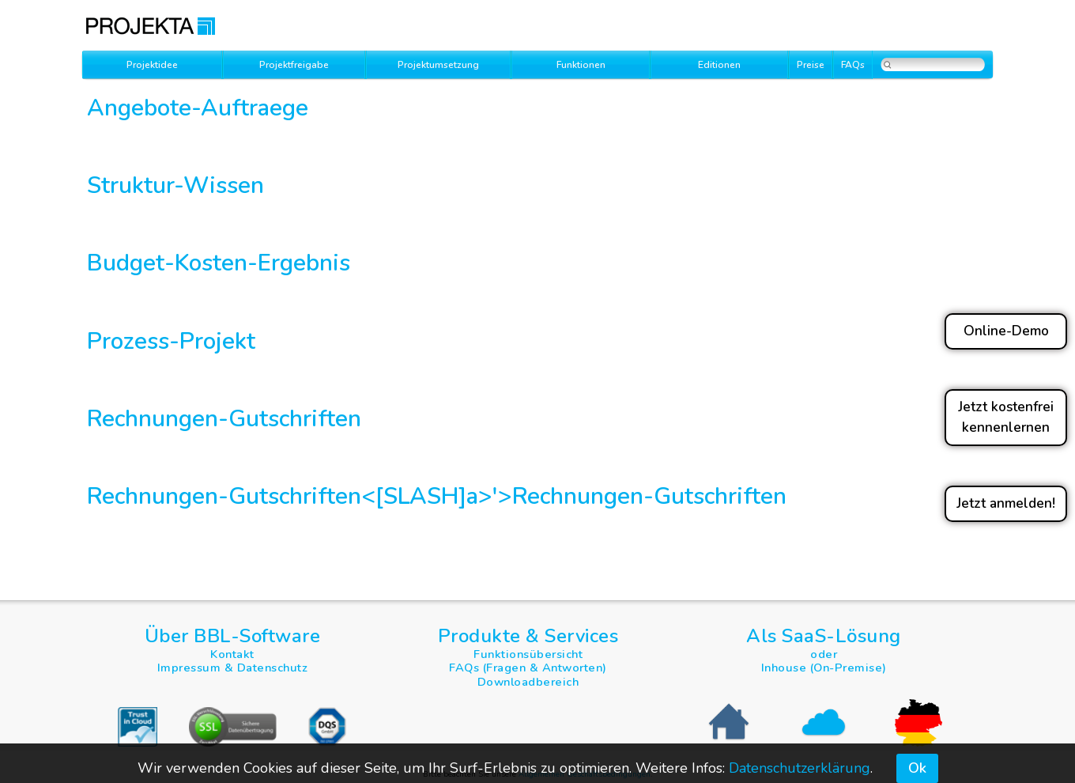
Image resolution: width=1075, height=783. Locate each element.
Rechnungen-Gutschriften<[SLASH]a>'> (299, 496)
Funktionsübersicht (528, 654)
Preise (810, 65)
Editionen (719, 65)
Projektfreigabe (294, 65)
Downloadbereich (528, 682)
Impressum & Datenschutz (232, 667)
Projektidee (152, 65)
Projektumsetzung (438, 65)
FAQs (853, 65)
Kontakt (232, 654)
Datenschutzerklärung (799, 767)
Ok (917, 767)
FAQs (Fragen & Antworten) (528, 667)
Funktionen (580, 65)
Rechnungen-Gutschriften (649, 496)
